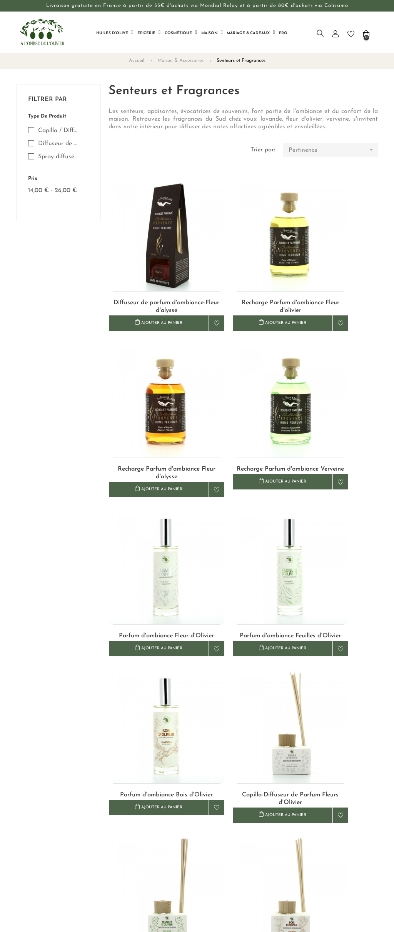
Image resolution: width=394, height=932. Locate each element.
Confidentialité (220, 831)
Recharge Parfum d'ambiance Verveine (151, 410)
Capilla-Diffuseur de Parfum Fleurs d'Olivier (243, 545)
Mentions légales (223, 844)
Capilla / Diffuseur (59, 131)
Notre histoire (157, 817)
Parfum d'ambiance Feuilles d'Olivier (335, 410)
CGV (207, 817)
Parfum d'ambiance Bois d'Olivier (150, 545)
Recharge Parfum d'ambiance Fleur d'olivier (243, 275)
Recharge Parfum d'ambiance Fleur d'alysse (335, 275)
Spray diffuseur (59, 157)
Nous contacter (159, 803)
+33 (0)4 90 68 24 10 (320, 821)
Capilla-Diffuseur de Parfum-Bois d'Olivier (151, 680)
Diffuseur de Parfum (59, 144)
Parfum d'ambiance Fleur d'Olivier (243, 410)
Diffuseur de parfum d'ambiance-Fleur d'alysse (150, 275)
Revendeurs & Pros (164, 831)
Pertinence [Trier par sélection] (333, 150)
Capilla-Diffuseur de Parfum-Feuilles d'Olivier (336, 545)
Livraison (212, 803)
